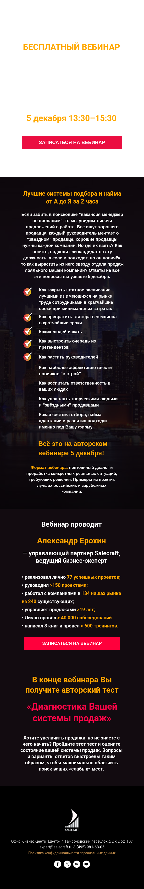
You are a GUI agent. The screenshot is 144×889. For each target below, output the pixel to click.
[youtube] (86, 866)
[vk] (76, 866)
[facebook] (57, 866)
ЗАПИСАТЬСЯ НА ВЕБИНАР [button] (72, 142)
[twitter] (67, 866)
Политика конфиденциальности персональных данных (72, 853)
